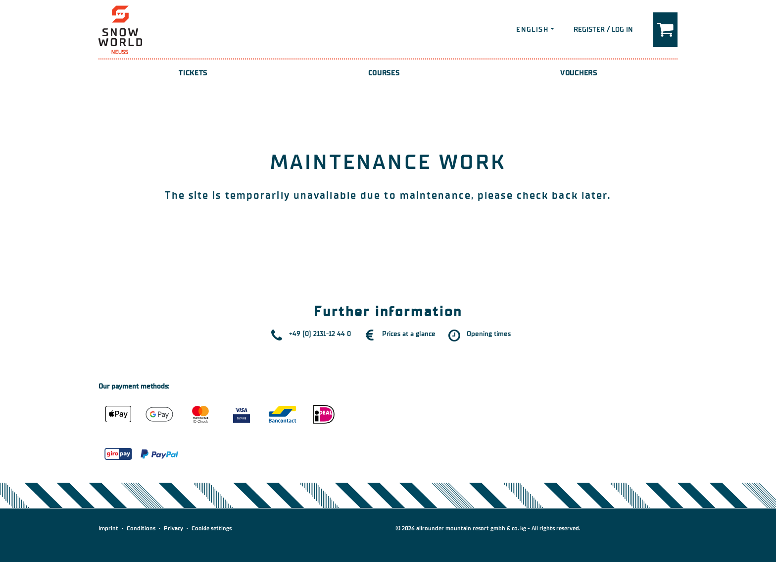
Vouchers (578, 73)
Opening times (489, 334)
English (532, 29)
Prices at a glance (409, 334)
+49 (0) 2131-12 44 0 (320, 334)
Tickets (193, 73)
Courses (384, 73)
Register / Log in (603, 29)
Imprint (108, 528)
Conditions (141, 528)
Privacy (173, 528)
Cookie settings (212, 528)
